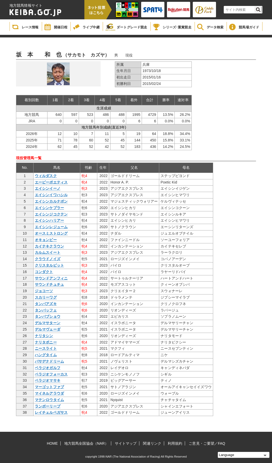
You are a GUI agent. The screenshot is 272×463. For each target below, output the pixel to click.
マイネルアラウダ (49, 393)
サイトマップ (126, 443)
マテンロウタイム (49, 400)
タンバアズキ (46, 304)
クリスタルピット (49, 265)
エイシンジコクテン (51, 214)
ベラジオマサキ (47, 380)
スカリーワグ (46, 297)
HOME (52, 443)
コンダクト (44, 272)
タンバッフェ (46, 310)
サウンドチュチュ (49, 284)
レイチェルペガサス (51, 412)
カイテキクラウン (49, 246)
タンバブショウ (47, 316)
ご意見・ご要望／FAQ (207, 443)
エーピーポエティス (51, 182)
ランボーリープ (47, 406)
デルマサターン (47, 323)
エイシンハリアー (49, 220)
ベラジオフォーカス (51, 374)
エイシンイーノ (47, 188)
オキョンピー (46, 240)
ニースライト (46, 348)
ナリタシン (44, 336)
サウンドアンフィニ (51, 278)
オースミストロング (51, 233)
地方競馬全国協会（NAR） (86, 443)
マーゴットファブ (49, 387)
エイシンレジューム (51, 227)
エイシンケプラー (49, 208)
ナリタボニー (46, 342)
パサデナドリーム (49, 361)
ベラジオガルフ (47, 368)
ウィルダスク (46, 176)
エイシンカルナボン (51, 201)
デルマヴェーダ (47, 329)
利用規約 (175, 443)
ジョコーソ (44, 291)
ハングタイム (46, 355)
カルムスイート (47, 252)
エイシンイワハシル (51, 195)
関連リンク (152, 443)
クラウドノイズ (47, 259)
